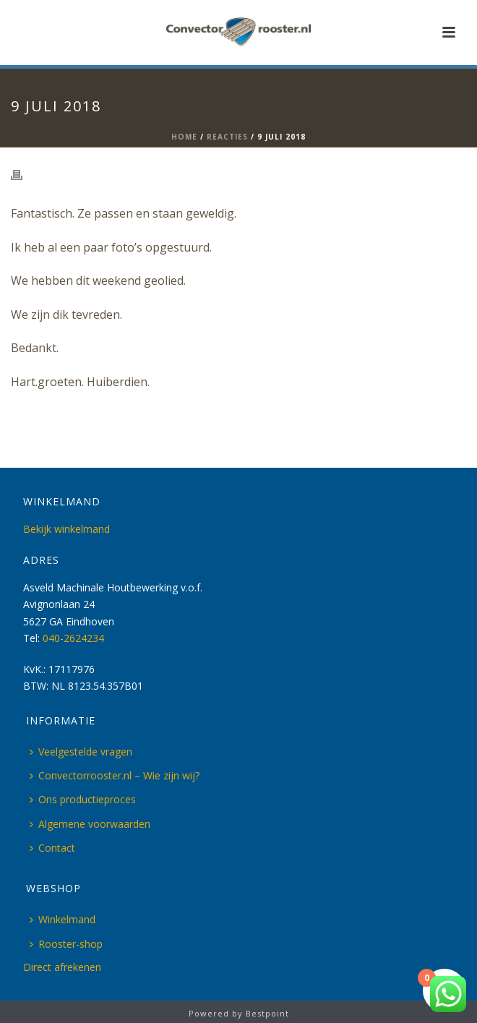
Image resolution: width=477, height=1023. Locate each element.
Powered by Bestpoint (239, 1013)
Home (184, 137)
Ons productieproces (83, 799)
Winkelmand (62, 919)
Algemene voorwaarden (90, 824)
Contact (52, 848)
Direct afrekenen (62, 967)
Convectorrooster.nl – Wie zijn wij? (114, 775)
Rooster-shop (66, 944)
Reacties (227, 137)
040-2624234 (73, 638)
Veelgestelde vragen (81, 751)
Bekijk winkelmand (66, 529)
